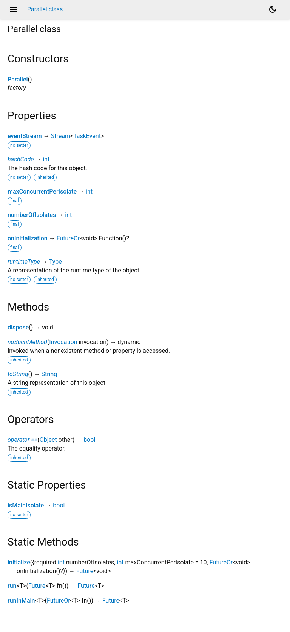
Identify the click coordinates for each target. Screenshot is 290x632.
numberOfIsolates (32, 214)
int (46, 159)
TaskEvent (87, 136)
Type (55, 261)
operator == (22, 439)
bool (89, 439)
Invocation (63, 342)
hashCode (21, 159)
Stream (60, 136)
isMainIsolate (26, 505)
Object (48, 439)
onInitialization (28, 238)
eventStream (25, 136)
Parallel (18, 79)
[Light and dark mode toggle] (273, 9)
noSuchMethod (27, 342)
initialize (19, 562)
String (49, 374)
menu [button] (13, 9)
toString (18, 374)
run (12, 585)
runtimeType (24, 261)
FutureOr (68, 238)
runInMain (21, 600)
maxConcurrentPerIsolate (42, 191)
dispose (18, 327)
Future (84, 571)
